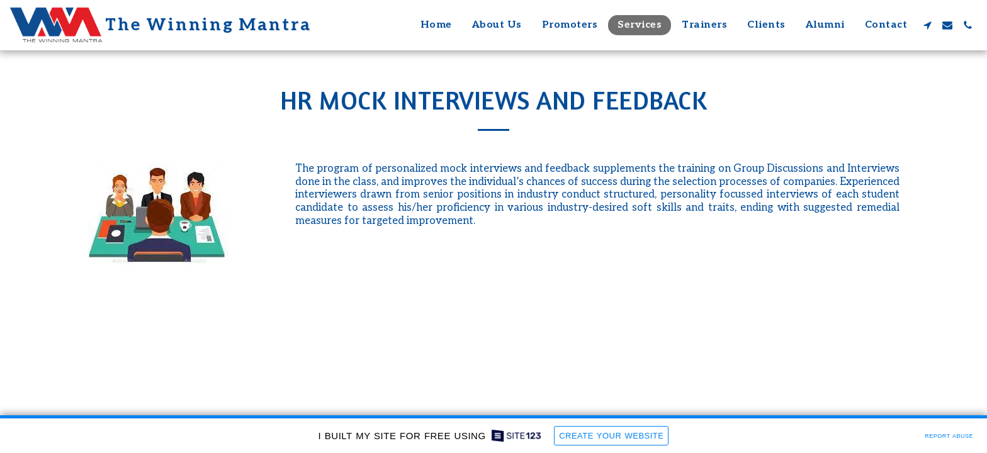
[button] (927, 25)
